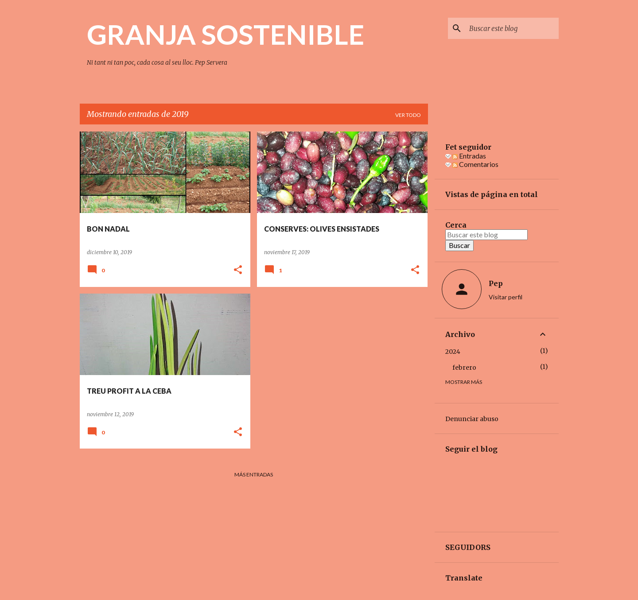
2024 (452, 352)
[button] (238, 270)
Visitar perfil (505, 297)
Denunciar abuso (471, 419)
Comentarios (475, 164)
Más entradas (253, 474)
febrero (464, 368)
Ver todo (408, 115)
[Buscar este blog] (512, 28)
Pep (496, 283)
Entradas (469, 155)
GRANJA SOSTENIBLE (225, 34)
